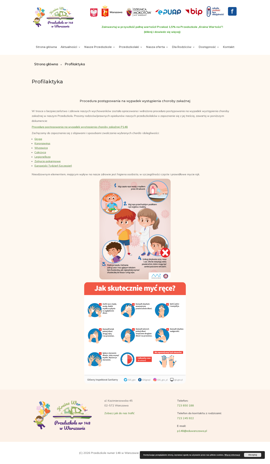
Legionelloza (42, 156)
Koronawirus (42, 143)
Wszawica (41, 148)
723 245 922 (185, 418)
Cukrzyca (40, 152)
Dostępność (207, 47)
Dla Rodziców (181, 47)
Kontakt (228, 47)
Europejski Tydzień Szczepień (53, 165)
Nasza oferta (155, 47)
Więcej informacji (232, 455)
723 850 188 (185, 405)
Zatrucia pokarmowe (47, 161)
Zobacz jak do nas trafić (119, 413)
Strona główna (46, 47)
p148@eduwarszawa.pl (192, 431)
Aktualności (69, 47)
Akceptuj (252, 455)
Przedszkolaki (129, 47)
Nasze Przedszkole (98, 47)
